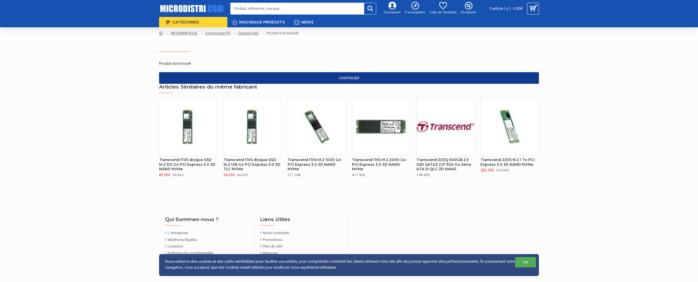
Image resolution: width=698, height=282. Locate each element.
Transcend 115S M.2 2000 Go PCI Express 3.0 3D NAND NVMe (379, 164)
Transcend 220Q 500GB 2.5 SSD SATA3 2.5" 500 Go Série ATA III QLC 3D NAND (443, 164)
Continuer (349, 78)
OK (525, 262)
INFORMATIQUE (184, 33)
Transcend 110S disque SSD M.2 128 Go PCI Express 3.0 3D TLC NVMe (251, 164)
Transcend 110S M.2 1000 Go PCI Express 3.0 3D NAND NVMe (314, 164)
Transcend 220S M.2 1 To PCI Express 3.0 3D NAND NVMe (507, 162)
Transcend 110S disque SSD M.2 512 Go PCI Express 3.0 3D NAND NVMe (187, 164)
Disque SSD (248, 33)
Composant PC (218, 33)
